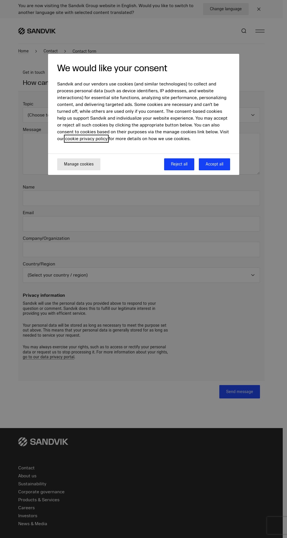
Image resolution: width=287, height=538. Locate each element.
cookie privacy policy (86, 139)
